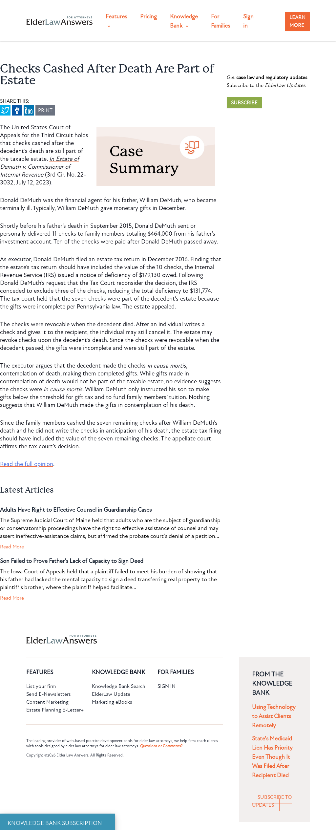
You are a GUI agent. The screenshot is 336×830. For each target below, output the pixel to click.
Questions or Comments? (161, 746)
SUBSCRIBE (244, 102)
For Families (220, 21)
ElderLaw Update (111, 694)
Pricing (148, 16)
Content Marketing (47, 702)
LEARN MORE (297, 21)
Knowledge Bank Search (118, 686)
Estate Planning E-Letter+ (55, 710)
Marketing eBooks (112, 702)
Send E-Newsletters (48, 694)
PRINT (45, 110)
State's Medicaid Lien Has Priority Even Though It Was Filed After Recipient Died (272, 757)
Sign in (248, 21)
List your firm (41, 686)
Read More (12, 546)
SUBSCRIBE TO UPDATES (272, 801)
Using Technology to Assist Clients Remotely (274, 716)
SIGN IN (167, 686)
